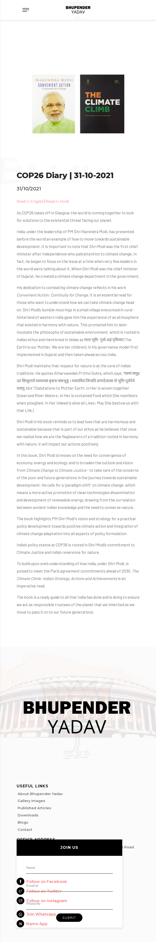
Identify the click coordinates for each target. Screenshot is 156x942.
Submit (69, 918)
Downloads (28, 815)
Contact (25, 829)
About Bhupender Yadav (40, 794)
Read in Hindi (57, 201)
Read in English (30, 201)
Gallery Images (31, 801)
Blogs (23, 822)
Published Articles (34, 808)
